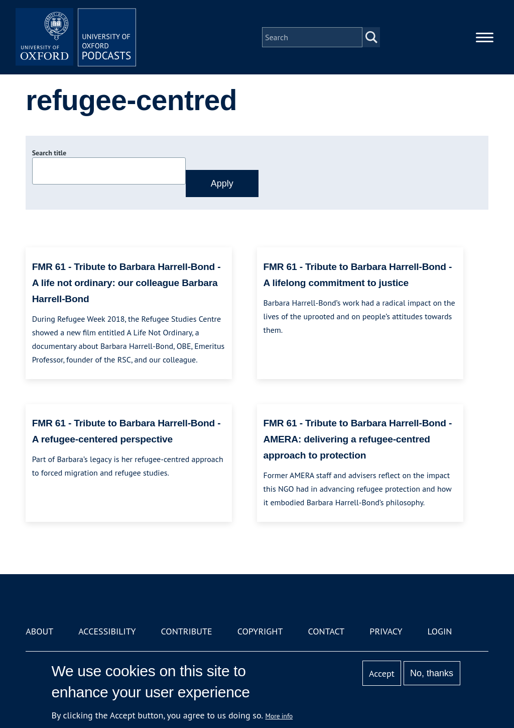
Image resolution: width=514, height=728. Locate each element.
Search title (49, 152)
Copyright (260, 631)
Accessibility (107, 631)
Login (440, 631)
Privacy (385, 631)
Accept (382, 673)
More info (279, 715)
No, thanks (431, 673)
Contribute (186, 631)
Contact (326, 631)
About (39, 631)
